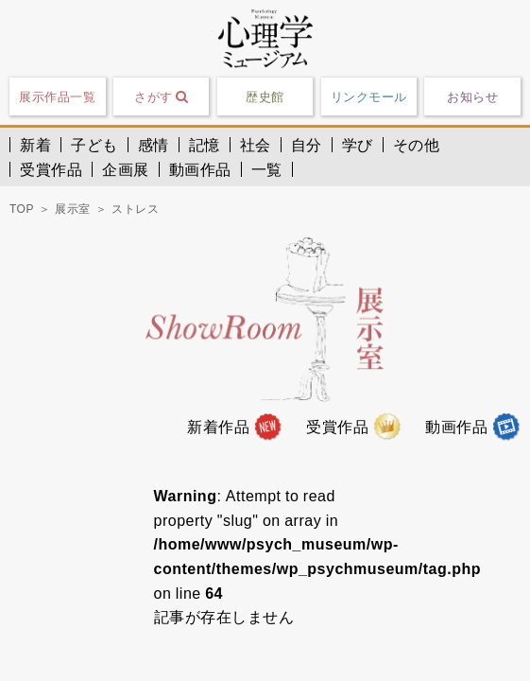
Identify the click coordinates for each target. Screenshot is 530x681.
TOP (21, 209)
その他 (416, 144)
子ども (94, 144)
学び (357, 144)
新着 (35, 144)
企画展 (125, 169)
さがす (161, 96)
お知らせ (472, 97)
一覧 (266, 169)
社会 (255, 144)
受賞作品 (51, 169)
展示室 (73, 209)
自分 (306, 144)
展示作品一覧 (57, 97)
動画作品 (200, 169)
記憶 (204, 144)
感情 (153, 144)
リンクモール (369, 97)
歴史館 (265, 97)
